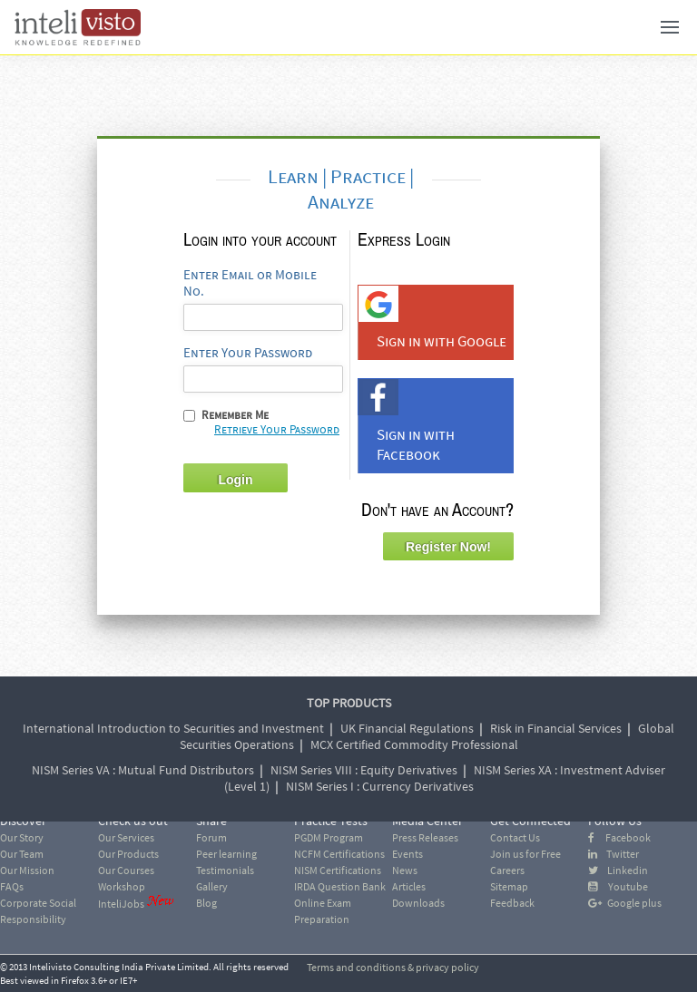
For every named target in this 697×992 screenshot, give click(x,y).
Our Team (22, 854)
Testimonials (225, 870)
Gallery (212, 886)
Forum (211, 837)
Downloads (418, 902)
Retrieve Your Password (276, 429)
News (404, 870)
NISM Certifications (337, 870)
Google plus (625, 902)
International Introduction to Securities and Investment (173, 728)
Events (407, 854)
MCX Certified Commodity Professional (414, 744)
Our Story (22, 837)
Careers (507, 870)
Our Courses (126, 870)
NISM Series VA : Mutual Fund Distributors (143, 770)
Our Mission (27, 870)
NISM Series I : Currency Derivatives (380, 786)
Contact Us (515, 837)
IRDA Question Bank (340, 886)
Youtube (618, 886)
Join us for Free (525, 854)
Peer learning (226, 854)
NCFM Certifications (339, 854)
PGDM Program (328, 837)
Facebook (619, 837)
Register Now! (448, 547)
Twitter (613, 854)
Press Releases (425, 837)
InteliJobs (121, 903)
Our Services (126, 837)
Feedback (512, 902)
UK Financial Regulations (407, 728)
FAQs (12, 886)
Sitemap (509, 886)
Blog (206, 902)
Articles (409, 886)
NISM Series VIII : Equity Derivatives (363, 770)
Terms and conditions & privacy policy (393, 967)
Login (235, 479)
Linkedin (618, 870)
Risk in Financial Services (556, 728)
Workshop (121, 886)
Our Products (128, 854)
